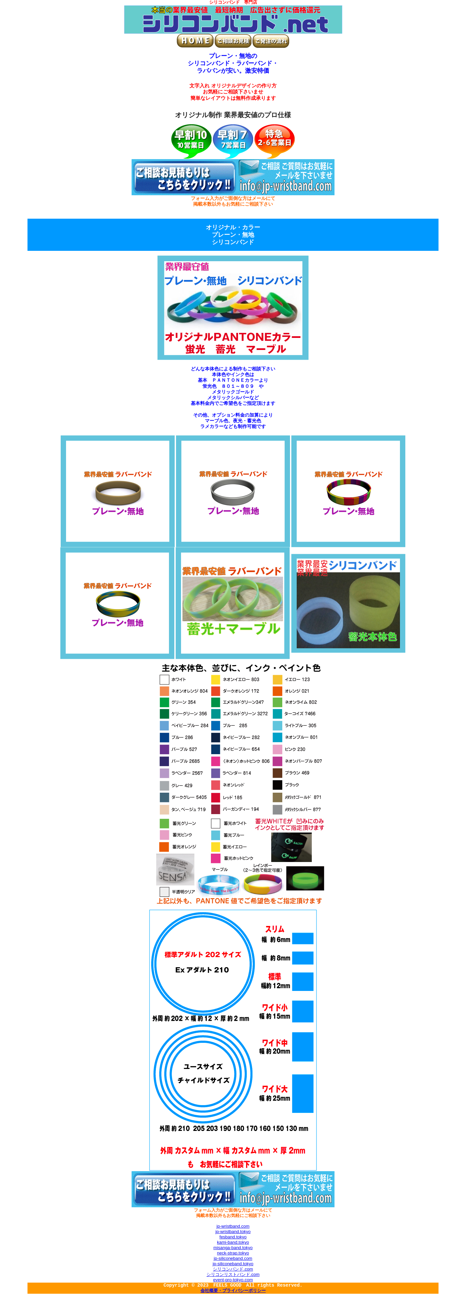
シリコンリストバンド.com (233, 1274)
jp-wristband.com (233, 1226)
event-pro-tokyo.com (233, 1279)
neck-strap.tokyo (233, 1252)
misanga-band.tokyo (232, 1247)
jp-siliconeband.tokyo (233, 1263)
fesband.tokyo (233, 1236)
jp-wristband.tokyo (233, 1231)
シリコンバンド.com (233, 1269)
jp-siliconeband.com (233, 1258)
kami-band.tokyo (233, 1242)
